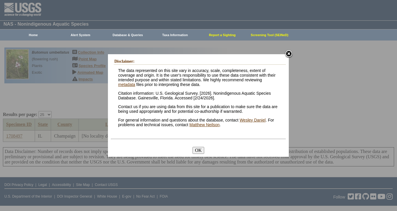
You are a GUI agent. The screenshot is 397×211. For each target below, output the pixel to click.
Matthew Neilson (204, 124)
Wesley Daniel (252, 120)
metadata (126, 84)
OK (198, 150)
